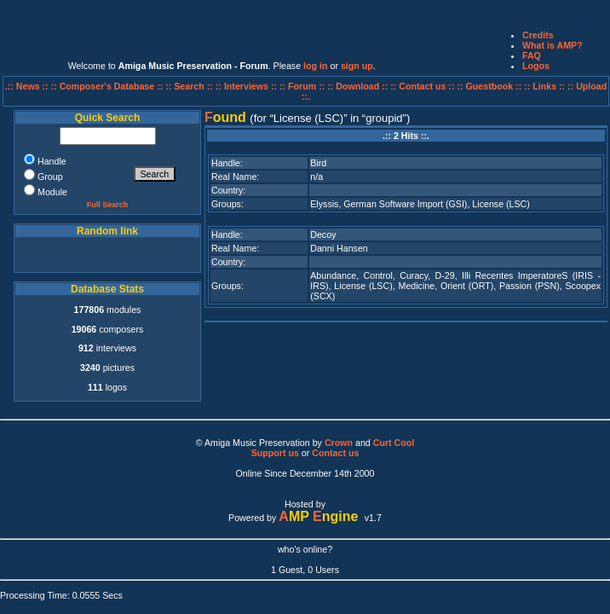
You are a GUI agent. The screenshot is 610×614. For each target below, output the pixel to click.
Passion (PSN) (529, 286)
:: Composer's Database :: (108, 86)
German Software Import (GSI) (405, 204)
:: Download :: (358, 86)
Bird (318, 163)
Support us (275, 453)
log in (315, 66)
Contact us (335, 453)
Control (378, 275)
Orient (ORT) (466, 286)
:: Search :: (190, 86)
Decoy (323, 234)
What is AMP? (552, 45)
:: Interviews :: (247, 86)
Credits (538, 35)
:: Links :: (544, 86)
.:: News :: (28, 86)
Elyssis (324, 204)
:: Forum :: (303, 86)
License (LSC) (501, 204)
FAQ (531, 55)
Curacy (414, 275)
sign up (357, 66)
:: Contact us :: (422, 86)
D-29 (445, 275)
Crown (339, 442)
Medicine (417, 286)
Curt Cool (394, 442)
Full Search (108, 204)
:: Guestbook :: (489, 86)
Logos (536, 66)
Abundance (333, 275)
